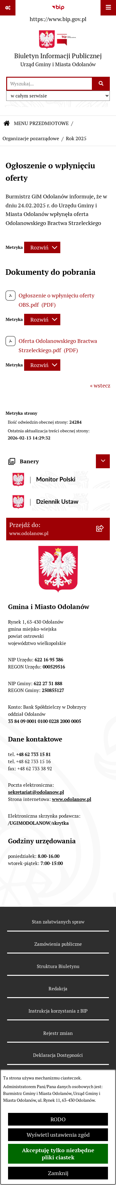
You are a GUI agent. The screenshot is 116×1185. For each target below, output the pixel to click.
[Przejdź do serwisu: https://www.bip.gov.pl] (58, 12)
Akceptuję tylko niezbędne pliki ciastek (58, 1154)
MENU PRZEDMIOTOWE (41, 123)
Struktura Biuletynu (58, 966)
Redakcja (58, 989)
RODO (58, 1119)
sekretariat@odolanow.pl (36, 792)
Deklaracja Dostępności (58, 1055)
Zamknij (58, 1173)
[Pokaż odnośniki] (7, 7)
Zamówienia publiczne (58, 944)
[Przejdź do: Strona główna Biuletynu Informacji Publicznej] (6, 123)
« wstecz (100, 385)
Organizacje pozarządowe (30, 138)
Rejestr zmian (58, 1033)
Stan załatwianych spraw (58, 922)
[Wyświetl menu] (108, 7)
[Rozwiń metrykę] (42, 247)
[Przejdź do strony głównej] (58, 50)
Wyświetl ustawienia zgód (58, 1134)
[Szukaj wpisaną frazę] (101, 84)
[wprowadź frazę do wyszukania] (49, 84)
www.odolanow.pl (71, 799)
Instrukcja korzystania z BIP (58, 1011)
